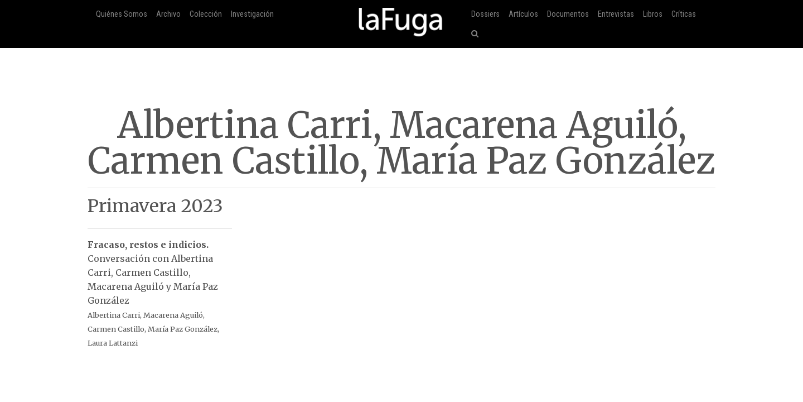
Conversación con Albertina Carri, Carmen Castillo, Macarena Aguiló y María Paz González (160, 287)
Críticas (683, 14)
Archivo (168, 14)
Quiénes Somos (121, 14)
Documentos (568, 14)
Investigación (252, 14)
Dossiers (485, 14)
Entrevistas (616, 14)
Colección (206, 14)
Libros (652, 14)
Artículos (523, 14)
